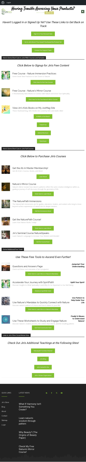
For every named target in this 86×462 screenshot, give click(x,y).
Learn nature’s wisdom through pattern (27, 421)
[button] (82, 11)
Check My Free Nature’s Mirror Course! (26, 449)
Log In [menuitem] (9, 2)
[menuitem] (3, 2)
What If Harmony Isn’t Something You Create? (30, 407)
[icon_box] (9, 403)
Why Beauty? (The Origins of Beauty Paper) (28, 435)
